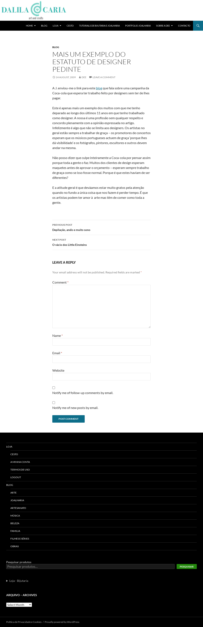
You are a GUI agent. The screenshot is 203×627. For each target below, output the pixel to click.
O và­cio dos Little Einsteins (101, 241)
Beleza (14, 523)
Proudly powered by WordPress (62, 621)
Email (57, 353)
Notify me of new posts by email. (75, 408)
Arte (13, 492)
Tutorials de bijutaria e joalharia (99, 25)
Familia (15, 530)
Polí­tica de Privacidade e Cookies (24, 621)
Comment (60, 282)
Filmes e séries (19, 538)
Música (15, 515)
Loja (55, 25)
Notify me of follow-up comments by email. (82, 393)
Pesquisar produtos (18, 562)
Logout (15, 477)
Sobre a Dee (163, 25)
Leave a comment (104, 77)
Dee (84, 77)
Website (58, 370)
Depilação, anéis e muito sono (101, 227)
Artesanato (18, 507)
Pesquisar (187, 566)
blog (99, 88)
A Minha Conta (20, 461)
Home (29, 25)
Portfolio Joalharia (138, 25)
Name (57, 335)
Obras (14, 546)
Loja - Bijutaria (18, 580)
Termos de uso (20, 469)
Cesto (70, 25)
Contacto (184, 25)
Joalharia (17, 500)
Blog (44, 25)
